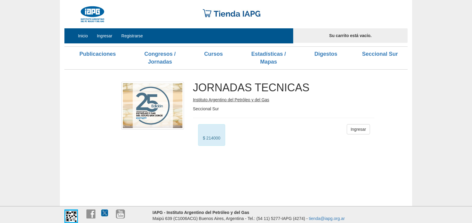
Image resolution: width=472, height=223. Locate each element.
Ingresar (104, 35)
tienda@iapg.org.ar (327, 218)
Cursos (213, 54)
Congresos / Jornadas (159, 58)
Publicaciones (97, 54)
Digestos (325, 54)
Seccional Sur (380, 54)
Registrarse (132, 35)
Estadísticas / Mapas (268, 58)
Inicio (83, 35)
